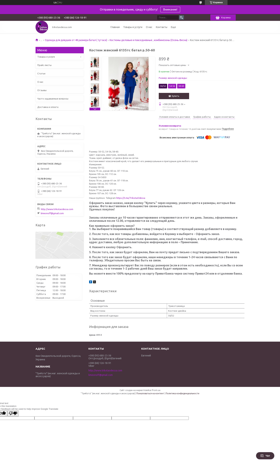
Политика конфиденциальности (182, 393)
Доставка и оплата (47, 107)
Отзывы (42, 90)
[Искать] (181, 17)
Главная (115, 27)
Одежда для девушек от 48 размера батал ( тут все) (76, 40)
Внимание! (170, 9)
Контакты (161, 27)
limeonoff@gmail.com (52, 213)
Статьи (41, 73)
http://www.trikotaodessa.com (57, 209)
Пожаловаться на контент (150, 393)
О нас (149, 27)
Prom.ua (156, 390)
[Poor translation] (13, 413)
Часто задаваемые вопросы (52, 98)
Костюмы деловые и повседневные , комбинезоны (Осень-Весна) (148, 40)
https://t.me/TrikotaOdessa (130, 198)
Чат (265, 455)
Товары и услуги (132, 27)
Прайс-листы (44, 65)
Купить (175, 96)
